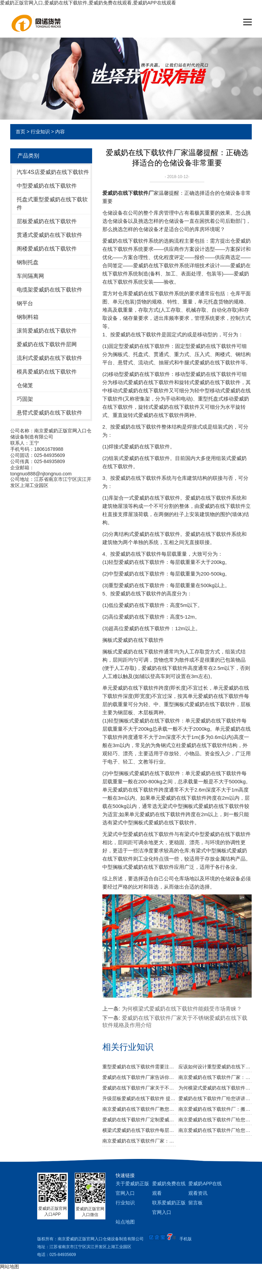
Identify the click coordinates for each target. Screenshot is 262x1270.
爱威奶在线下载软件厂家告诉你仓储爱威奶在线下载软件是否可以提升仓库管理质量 (139, 1077)
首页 (20, 131)
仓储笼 (25, 385)
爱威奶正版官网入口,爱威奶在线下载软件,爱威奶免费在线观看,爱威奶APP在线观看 (88, 2)
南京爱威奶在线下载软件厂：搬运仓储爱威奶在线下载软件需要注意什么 (215, 1109)
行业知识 (40, 131)
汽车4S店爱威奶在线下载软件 (53, 172)
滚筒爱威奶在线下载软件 (47, 331)
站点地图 (125, 1222)
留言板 (195, 1202)
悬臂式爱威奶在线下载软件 (49, 413)
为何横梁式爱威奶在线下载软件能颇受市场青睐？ (215, 1088)
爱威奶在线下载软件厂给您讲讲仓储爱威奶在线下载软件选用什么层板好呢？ (215, 1098)
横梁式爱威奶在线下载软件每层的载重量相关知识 (139, 1130)
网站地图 (9, 1266)
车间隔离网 (30, 276)
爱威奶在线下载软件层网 (47, 344)
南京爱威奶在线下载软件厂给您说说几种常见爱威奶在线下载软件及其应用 (215, 1130)
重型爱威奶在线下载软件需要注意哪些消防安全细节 (139, 1066)
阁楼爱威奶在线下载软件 (47, 249)
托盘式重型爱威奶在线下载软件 (52, 204)
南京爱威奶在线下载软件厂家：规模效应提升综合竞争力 (215, 1077)
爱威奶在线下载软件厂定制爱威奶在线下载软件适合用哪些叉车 (139, 1119)
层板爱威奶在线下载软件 (47, 221)
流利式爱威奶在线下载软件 (49, 358)
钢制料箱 (28, 317)
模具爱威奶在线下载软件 (47, 372)
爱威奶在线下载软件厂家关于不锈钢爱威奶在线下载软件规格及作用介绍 (139, 1088)
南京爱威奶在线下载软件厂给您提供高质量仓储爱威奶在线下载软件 (215, 1119)
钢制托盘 (28, 262)
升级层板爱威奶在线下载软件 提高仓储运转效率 (139, 1098)
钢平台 (25, 303)
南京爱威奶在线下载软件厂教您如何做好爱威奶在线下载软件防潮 (139, 1109)
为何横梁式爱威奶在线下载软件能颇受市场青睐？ (182, 1009)
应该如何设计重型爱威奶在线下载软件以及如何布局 (215, 1066)
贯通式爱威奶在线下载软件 (49, 235)
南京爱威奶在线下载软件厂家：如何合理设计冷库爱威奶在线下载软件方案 (139, 1141)
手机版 (185, 1239)
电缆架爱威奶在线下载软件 (49, 290)
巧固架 (25, 399)
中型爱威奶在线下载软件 (47, 186)
